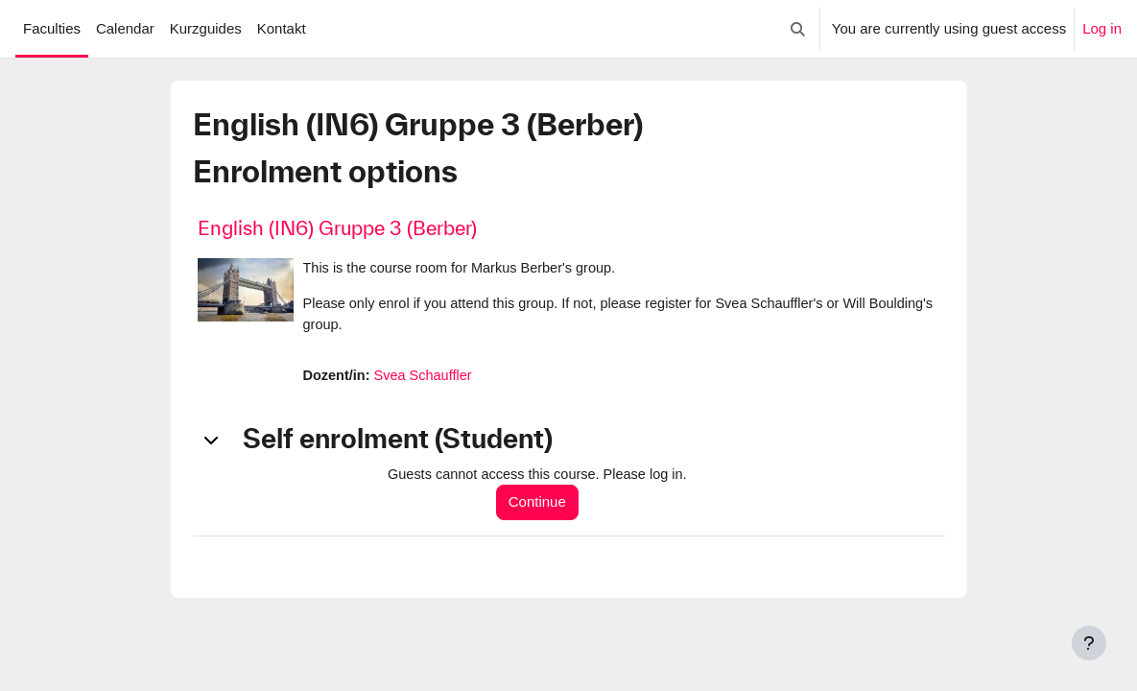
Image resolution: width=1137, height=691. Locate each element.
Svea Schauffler (427, 377)
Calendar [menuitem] (125, 28)
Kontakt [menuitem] (281, 28)
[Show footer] (1089, 643)
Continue (542, 505)
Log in (1102, 28)
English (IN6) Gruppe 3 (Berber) (337, 228)
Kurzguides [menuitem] (206, 28)
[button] (798, 29)
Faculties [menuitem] (52, 28)
